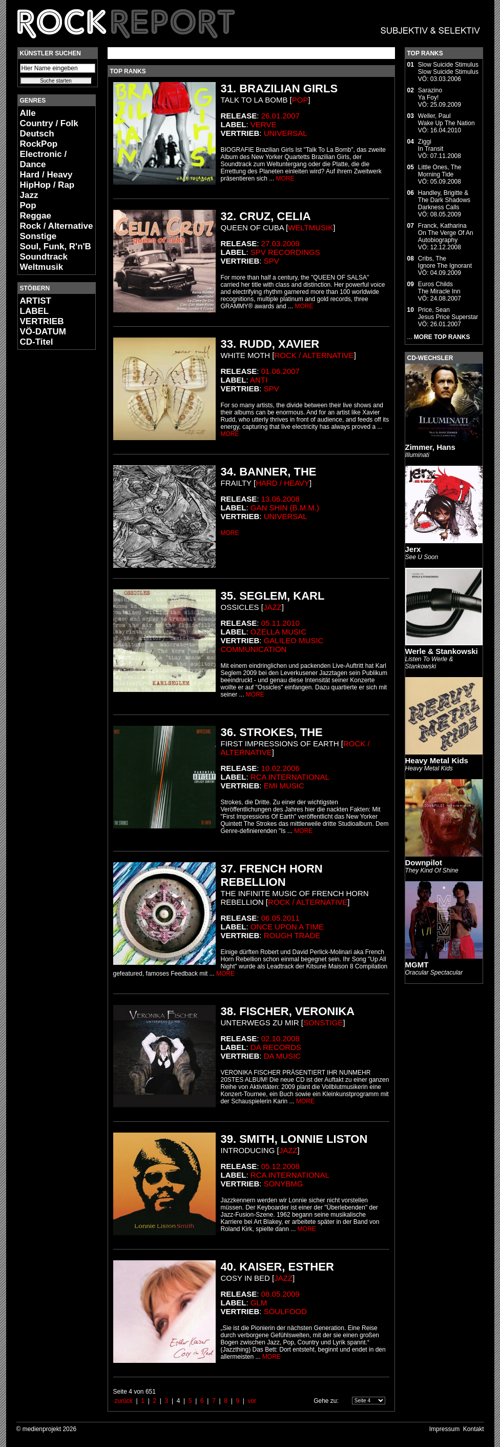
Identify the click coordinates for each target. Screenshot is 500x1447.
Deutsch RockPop (39, 139)
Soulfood (285, 1311)
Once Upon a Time (287, 926)
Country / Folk (49, 123)
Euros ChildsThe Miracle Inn (439, 288)
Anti (258, 379)
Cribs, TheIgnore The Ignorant (445, 262)
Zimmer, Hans (430, 447)
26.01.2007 (280, 115)
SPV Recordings (285, 252)
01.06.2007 (280, 371)
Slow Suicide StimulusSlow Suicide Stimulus (448, 68)
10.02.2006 (280, 768)
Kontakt (473, 1429)
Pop (28, 205)
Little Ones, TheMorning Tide (440, 171)
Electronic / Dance (43, 159)
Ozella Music (278, 631)
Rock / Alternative (56, 226)
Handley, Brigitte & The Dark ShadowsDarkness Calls (444, 200)
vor (252, 1400)
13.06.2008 (280, 498)
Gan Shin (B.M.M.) (285, 507)
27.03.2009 (280, 243)
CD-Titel (36, 342)
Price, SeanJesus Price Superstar (448, 313)
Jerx (413, 549)
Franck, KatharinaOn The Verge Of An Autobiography (445, 233)
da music (282, 1056)
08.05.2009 (280, 1294)
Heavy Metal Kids (436, 760)
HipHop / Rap (47, 185)
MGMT (417, 964)
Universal (285, 133)
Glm (259, 1302)
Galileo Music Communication (272, 644)
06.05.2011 (280, 918)
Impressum (444, 1429)
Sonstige (38, 236)
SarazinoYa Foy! (430, 94)
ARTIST (35, 301)
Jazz (29, 195)
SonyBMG (283, 1183)
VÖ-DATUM (43, 331)
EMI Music (284, 785)
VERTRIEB (42, 321)
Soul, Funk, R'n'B (55, 246)
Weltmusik (42, 267)
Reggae (35, 216)
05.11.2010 (280, 623)
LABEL (34, 311)
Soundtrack (44, 257)
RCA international (290, 776)
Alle (28, 113)
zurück (124, 1400)
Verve (264, 124)
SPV (271, 260)
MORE (285, 178)
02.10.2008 (280, 1038)
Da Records (276, 1047)
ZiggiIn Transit (430, 145)
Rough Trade (292, 935)
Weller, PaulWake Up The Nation (446, 119)
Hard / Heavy (46, 175)
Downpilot (423, 862)
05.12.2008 (280, 1166)
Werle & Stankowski (441, 651)
